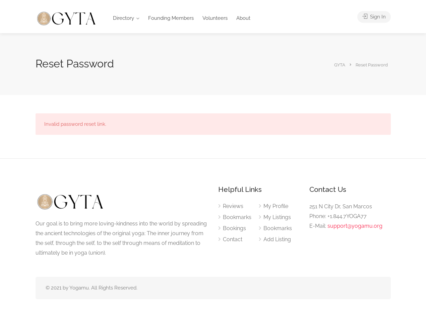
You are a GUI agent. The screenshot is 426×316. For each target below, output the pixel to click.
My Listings (277, 217)
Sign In (374, 17)
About (243, 18)
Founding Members (171, 18)
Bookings (234, 228)
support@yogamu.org (354, 226)
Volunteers (215, 18)
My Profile (275, 206)
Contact (232, 239)
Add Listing (277, 239)
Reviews (233, 206)
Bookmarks (237, 217)
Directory (123, 18)
